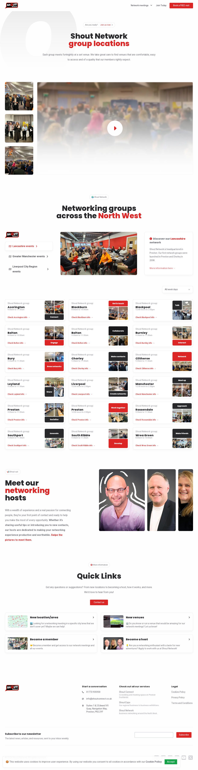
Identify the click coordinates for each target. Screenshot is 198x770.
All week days (177, 289)
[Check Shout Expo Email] (97, 699)
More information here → (162, 268)
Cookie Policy (154, 762)
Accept (171, 762)
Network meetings (142, 5)
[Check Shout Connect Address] (97, 709)
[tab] (29, 246)
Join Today (161, 5)
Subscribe (184, 734)
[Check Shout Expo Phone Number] (97, 693)
